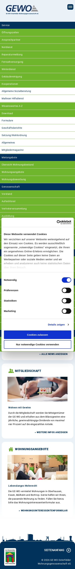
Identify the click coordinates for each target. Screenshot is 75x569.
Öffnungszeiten (10, 32)
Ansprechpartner (11, 39)
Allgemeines (8, 142)
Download (7, 113)
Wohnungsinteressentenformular (44, 510)
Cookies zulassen (37, 334)
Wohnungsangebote (13, 172)
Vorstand (7, 194)
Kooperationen (10, 84)
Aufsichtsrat (8, 201)
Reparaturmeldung (12, 54)
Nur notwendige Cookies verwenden (37, 344)
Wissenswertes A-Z (12, 106)
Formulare (7, 120)
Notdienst (7, 47)
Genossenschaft (11, 186)
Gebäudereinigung (12, 76)
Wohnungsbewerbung (14, 179)
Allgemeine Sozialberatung (16, 91)
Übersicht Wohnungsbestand (18, 164)
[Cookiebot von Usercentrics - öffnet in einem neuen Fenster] (56, 222)
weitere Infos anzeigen (52, 432)
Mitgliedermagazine (12, 150)
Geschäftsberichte (12, 128)
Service (6, 25)
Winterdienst (9, 69)
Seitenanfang (54, 550)
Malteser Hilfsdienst (13, 98)
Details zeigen (56, 324)
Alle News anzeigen (54, 354)
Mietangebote (9, 157)
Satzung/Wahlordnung (14, 135)
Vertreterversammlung (14, 208)
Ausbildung (8, 216)
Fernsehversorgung (12, 62)
